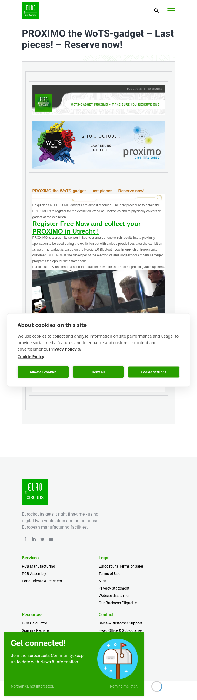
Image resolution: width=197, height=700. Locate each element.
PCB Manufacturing (38, 566)
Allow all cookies (43, 371)
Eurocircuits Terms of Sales (121, 566)
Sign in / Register (36, 630)
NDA (102, 581)
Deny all (98, 371)
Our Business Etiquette (118, 603)
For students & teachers (42, 581)
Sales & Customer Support (120, 623)
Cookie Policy (31, 356)
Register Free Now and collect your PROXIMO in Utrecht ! (86, 227)
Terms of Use (109, 573)
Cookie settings (153, 371)
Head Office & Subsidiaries (120, 630)
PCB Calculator (34, 623)
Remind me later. (124, 686)
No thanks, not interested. (32, 686)
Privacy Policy (63, 349)
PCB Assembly (34, 573)
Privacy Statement (114, 588)
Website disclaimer (114, 595)
